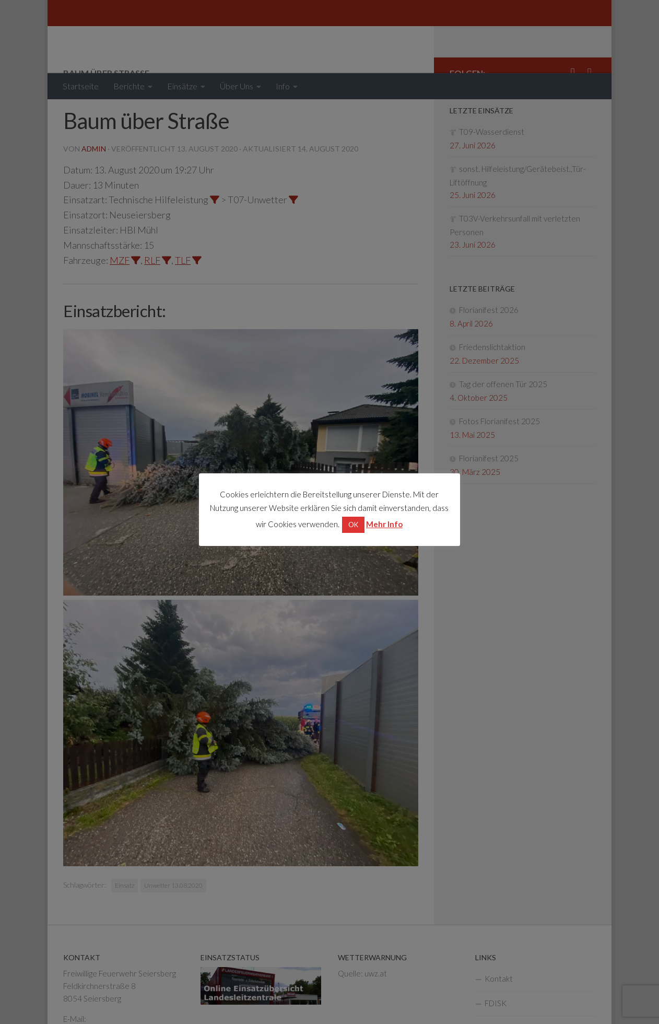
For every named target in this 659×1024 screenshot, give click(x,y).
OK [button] (354, 524)
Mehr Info (385, 523)
